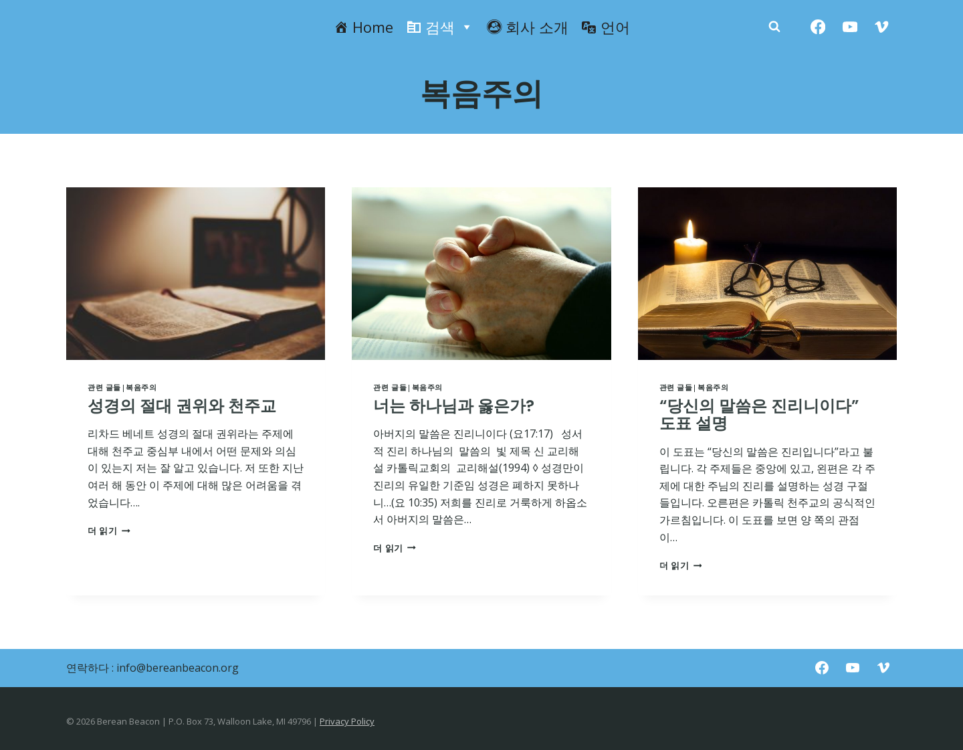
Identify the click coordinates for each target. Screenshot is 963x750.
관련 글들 (104, 387)
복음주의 (141, 387)
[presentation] (195, 273)
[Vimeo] (882, 27)
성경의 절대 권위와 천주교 (182, 406)
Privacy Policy (347, 721)
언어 (615, 27)
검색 (449, 27)
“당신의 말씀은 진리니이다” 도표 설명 (759, 414)
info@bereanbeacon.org (177, 667)
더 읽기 (109, 531)
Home (372, 27)
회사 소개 (537, 27)
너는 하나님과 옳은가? (453, 406)
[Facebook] (818, 27)
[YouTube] (850, 27)
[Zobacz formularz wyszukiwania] (774, 27)
